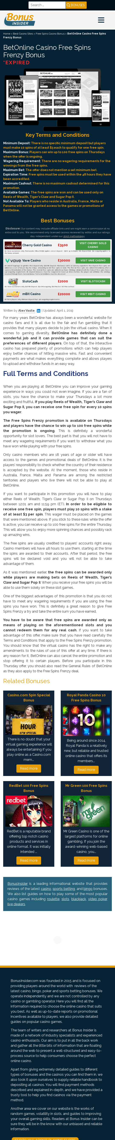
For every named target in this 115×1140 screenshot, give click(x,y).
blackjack (78, 899)
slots (65, 899)
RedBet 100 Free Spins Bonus (28, 788)
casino (46, 889)
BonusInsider (17, 884)
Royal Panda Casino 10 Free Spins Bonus (86, 697)
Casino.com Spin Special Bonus (28, 697)
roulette (53, 899)
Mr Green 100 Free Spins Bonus (86, 788)
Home (6, 33)
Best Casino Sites (23, 33)
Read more (28, 768)
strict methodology (74, 236)
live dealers (16, 904)
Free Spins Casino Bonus (50, 33)
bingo (87, 889)
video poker (97, 899)
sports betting (64, 889)
